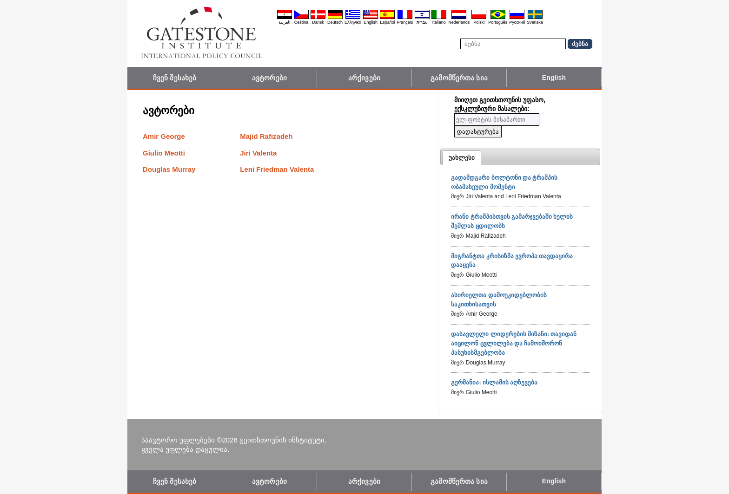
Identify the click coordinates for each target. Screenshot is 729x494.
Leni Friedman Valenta (277, 169)
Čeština (301, 22)
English (371, 22)
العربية (284, 22)
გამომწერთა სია (459, 78)
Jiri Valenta (258, 153)
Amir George (164, 136)
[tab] (461, 157)
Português (497, 22)
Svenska (535, 22)
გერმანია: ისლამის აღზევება (494, 382)
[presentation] (462, 158)
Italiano (439, 22)
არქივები (364, 78)
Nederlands (459, 22)
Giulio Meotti (164, 153)
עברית (422, 22)
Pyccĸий (517, 22)
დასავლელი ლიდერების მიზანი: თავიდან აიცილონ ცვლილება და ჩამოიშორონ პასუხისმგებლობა (514, 343)
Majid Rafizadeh (266, 136)
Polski (478, 22)
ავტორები (269, 78)
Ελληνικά (353, 22)
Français (405, 22)
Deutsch (335, 22)
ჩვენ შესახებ (174, 78)
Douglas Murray (169, 169)
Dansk (318, 22)
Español (387, 22)
